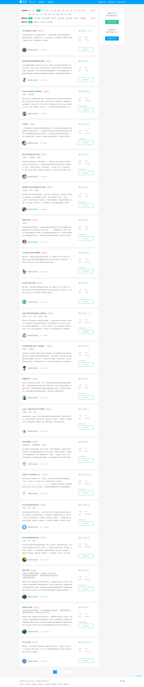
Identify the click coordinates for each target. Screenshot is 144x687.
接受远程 (49, 22)
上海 (38, 10)
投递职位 (86, 49)
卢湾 (54, 14)
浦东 (29, 14)
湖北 (67, 10)
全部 (30, 18)
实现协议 (41, 684)
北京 (33, 10)
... (66, 672)
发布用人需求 (112, 38)
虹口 (66, 14)
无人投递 (43, 22)
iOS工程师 (37, 18)
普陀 (46, 14)
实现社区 (34, 684)
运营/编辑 (83, 18)
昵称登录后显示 (33, 50)
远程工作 (28, 684)
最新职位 (36, 22)
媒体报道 (65, 684)
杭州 (47, 10)
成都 (55, 10)
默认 (30, 22)
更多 (93, 10)
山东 (75, 10)
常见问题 (47, 684)
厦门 (71, 10)
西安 (63, 10)
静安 (49, 14)
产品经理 (76, 18)
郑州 (83, 10)
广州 (51, 10)
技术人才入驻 (112, 22)
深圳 (43, 10)
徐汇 (37, 14)
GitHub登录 (121, 2)
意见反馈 (53, 684)
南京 (59, 10)
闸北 (62, 14)
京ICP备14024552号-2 (42, 681)
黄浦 (58, 14)
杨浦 (70, 14)
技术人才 (33, 2)
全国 (29, 10)
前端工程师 (61, 18)
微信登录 (102, 2)
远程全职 (42, 2)
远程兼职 (52, 2)
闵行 (33, 14)
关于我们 (59, 684)
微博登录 (111, 2)
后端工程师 (69, 18)
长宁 (41, 14)
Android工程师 (45, 18)
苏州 (79, 10)
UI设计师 (53, 18)
